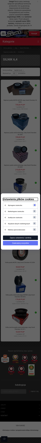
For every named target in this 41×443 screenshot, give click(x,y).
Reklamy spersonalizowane (16, 230)
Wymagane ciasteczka (15, 205)
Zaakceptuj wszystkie (20, 243)
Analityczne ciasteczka (15, 217)
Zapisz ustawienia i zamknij (20, 238)
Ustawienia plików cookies (18, 199)
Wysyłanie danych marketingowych (19, 224)
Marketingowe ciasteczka (16, 211)
